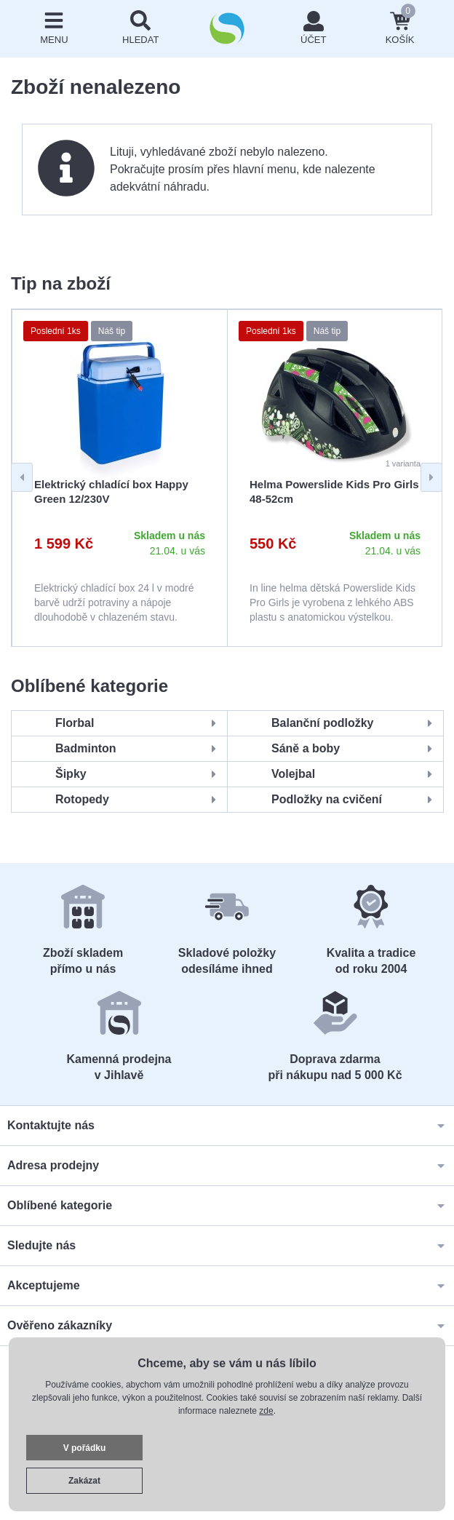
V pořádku (84, 1448)
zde (266, 1411)
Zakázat (84, 1481)
